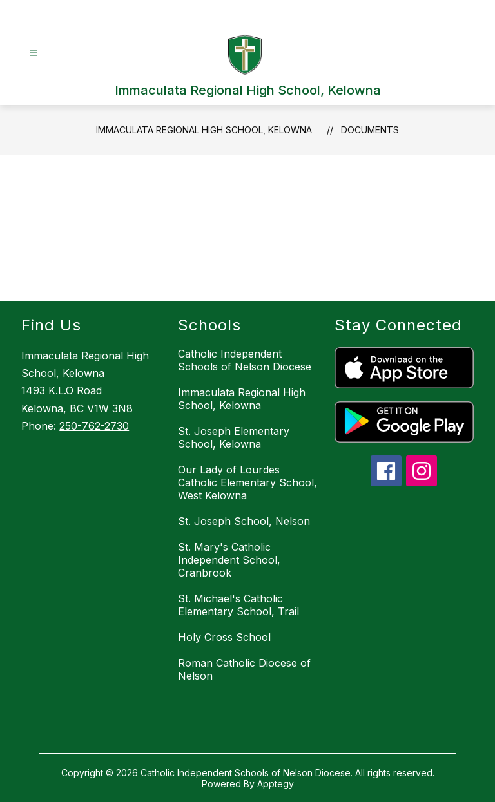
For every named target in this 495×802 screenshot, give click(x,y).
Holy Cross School (224, 637)
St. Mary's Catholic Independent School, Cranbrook (229, 559)
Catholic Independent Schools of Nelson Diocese (244, 360)
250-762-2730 (94, 425)
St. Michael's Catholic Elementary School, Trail (238, 605)
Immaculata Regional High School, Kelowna (204, 129)
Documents (370, 129)
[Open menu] (33, 53)
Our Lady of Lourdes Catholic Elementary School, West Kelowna (247, 482)
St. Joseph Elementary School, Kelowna (233, 437)
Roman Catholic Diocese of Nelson (244, 669)
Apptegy (275, 783)
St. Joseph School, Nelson (244, 521)
